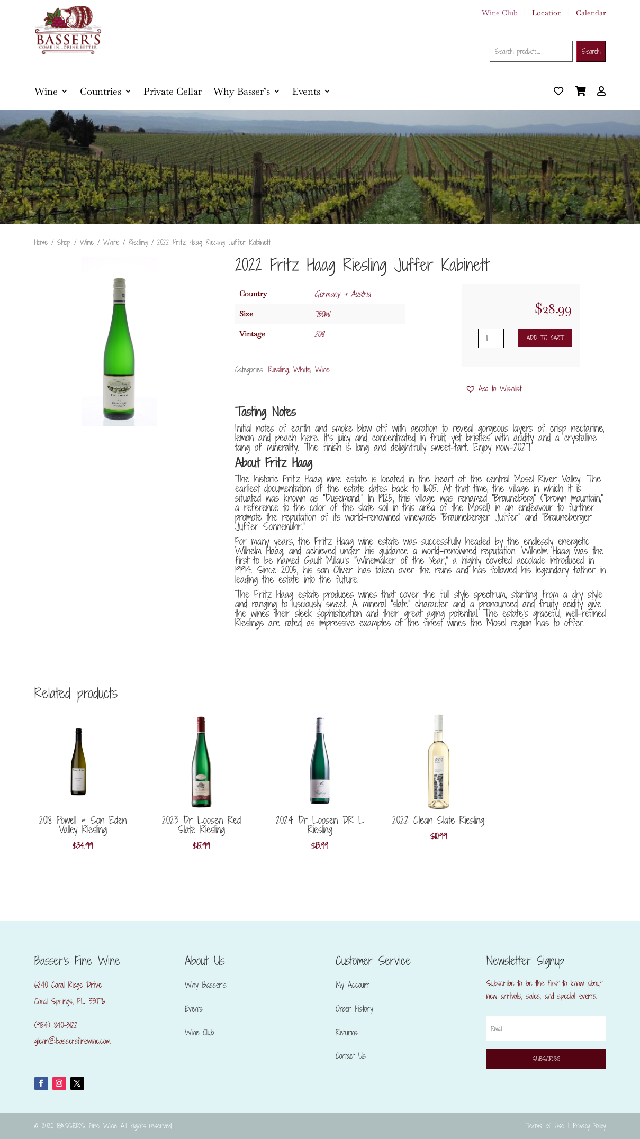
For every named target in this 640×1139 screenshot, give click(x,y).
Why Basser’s (241, 91)
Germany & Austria (342, 293)
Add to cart (545, 337)
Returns (347, 1032)
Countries (100, 91)
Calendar (591, 12)
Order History (354, 1008)
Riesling (138, 242)
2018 (319, 334)
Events (306, 91)
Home (41, 242)
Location (547, 12)
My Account (352, 984)
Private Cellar (172, 91)
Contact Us (351, 1055)
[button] (493, 388)
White (111, 242)
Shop (63, 242)
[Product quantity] (491, 338)
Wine (46, 91)
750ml (322, 314)
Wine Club (500, 12)
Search (591, 51)
